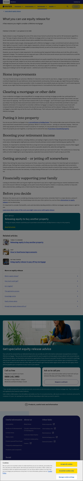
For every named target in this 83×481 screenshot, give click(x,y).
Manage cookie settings (66, 477)
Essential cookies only (66, 471)
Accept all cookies (66, 464)
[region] (41, 470)
